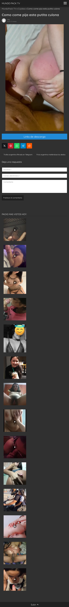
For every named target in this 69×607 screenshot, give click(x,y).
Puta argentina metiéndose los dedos (51, 155)
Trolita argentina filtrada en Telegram (18, 155)
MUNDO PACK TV (11, 3)
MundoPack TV (9, 8)
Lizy (8, 19)
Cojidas (21, 8)
